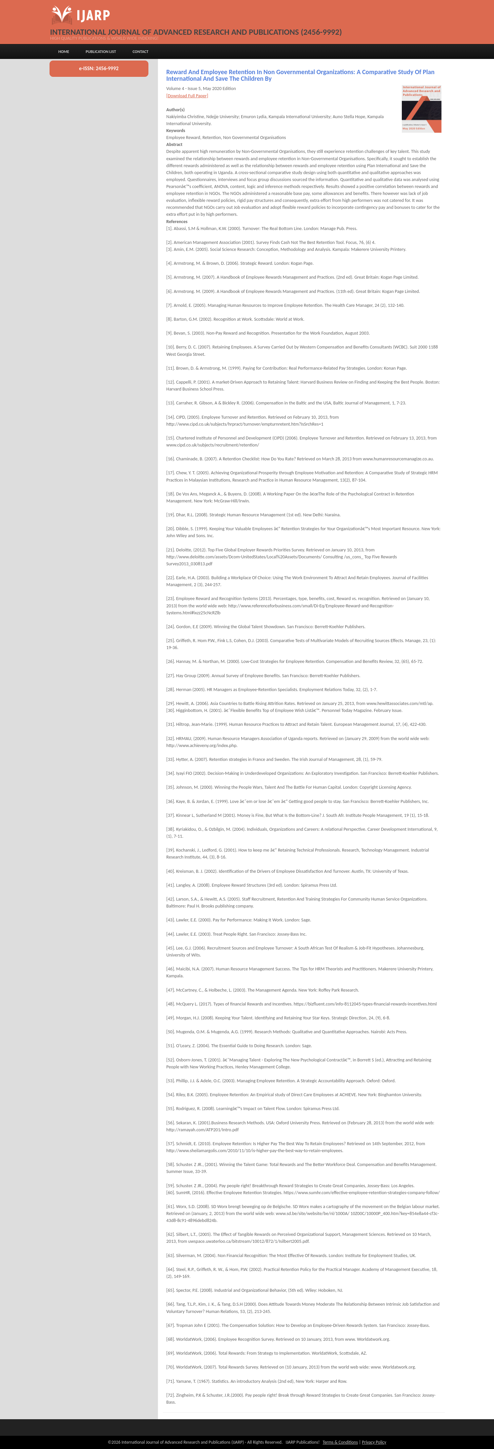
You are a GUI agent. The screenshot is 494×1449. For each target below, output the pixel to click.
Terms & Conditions (340, 1442)
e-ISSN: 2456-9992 (98, 68)
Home (63, 51)
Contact (140, 51)
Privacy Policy (374, 1442)
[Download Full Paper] (187, 96)
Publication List (101, 51)
